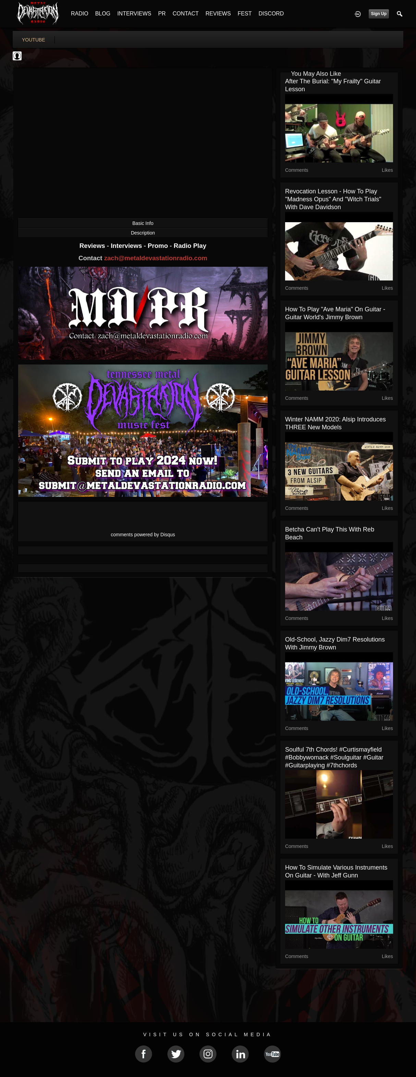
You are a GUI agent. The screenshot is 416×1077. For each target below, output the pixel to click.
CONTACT (186, 13)
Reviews (93, 245)
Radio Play (190, 245)
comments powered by (143, 534)
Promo (159, 245)
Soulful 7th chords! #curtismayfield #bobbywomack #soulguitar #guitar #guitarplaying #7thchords (334, 757)
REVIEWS (218, 13)
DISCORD (271, 13)
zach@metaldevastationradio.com (155, 258)
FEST (245, 13)
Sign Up (379, 13)
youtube (33, 40)
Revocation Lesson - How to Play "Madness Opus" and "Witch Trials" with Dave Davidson (333, 199)
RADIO (79, 13)
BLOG (102, 13)
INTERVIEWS (134, 13)
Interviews (127, 245)
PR (162, 13)
